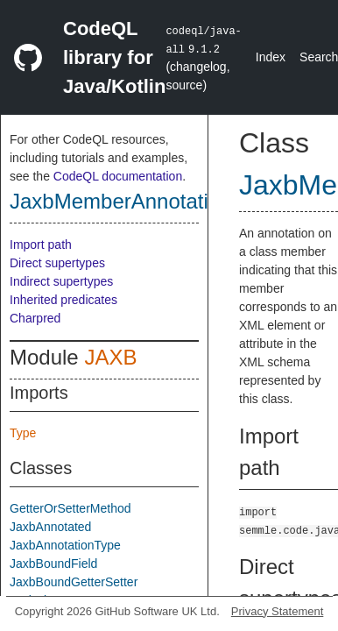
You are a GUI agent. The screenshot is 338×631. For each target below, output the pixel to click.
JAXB (110, 357)
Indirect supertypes (61, 281)
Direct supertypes (57, 263)
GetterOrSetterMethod (70, 508)
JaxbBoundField (53, 564)
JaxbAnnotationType (65, 545)
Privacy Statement (277, 611)
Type (23, 433)
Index (270, 57)
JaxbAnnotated (50, 527)
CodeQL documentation (117, 176)
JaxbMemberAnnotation (120, 201)
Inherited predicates (63, 300)
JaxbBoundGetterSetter (73, 582)
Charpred (35, 318)
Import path (41, 245)
